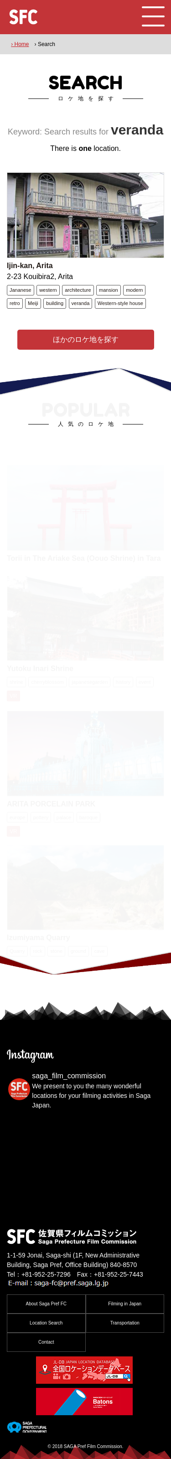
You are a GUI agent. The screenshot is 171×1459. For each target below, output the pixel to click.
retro (15, 303)
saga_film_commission (69, 1076)
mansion (108, 290)
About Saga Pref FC (46, 1303)
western (48, 290)
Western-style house (120, 303)
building (54, 303)
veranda (81, 303)
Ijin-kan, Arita (30, 265)
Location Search (46, 1322)
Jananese (20, 290)
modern (134, 290)
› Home (20, 44)
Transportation (125, 1322)
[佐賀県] (27, 1429)
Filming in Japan (124, 1303)
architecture (78, 290)
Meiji (33, 303)
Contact (46, 1342)
